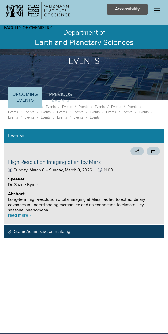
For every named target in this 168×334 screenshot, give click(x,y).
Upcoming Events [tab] (27, 100)
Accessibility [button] (127, 9)
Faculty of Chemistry (28, 27)
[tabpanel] (84, 183)
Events (13, 112)
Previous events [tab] (60, 97)
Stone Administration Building (42, 231)
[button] (157, 11)
